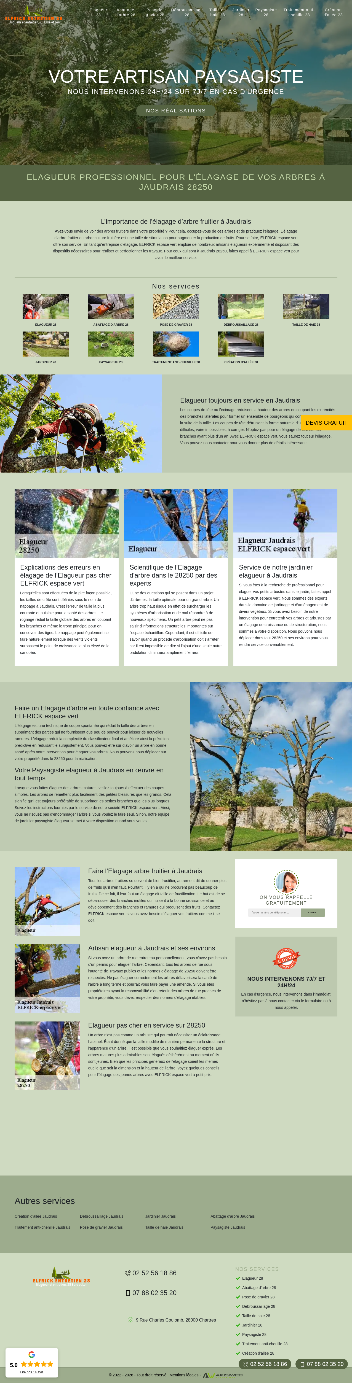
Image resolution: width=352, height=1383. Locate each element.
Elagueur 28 (98, 12)
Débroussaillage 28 (187, 12)
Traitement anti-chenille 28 (299, 12)
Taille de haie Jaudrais (164, 1227)
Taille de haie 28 (217, 12)
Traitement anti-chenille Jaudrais (42, 1227)
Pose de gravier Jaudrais (101, 1227)
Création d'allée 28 (333, 12)
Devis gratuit (327, 423)
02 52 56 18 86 (265, 1364)
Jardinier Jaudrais (160, 1216)
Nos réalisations (176, 111)
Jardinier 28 (241, 12)
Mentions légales (184, 1375)
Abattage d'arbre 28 (125, 12)
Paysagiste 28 (266, 12)
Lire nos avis (31, 1372)
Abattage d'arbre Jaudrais (232, 1216)
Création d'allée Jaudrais (36, 1216)
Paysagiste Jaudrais (227, 1227)
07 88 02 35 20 (322, 1364)
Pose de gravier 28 (154, 12)
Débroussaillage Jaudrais (101, 1216)
